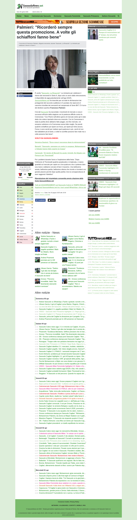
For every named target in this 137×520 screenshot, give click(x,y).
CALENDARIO (63, 505)
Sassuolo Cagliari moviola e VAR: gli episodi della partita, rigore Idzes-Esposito (67, 359)
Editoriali (91, 26)
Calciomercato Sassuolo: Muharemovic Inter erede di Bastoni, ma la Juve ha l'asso (69, 456)
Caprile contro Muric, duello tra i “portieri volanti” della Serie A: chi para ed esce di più (70, 396)
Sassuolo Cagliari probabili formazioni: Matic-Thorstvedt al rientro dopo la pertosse (69, 371)
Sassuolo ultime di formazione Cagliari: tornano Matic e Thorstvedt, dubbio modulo (69, 453)
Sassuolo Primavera (96, 178)
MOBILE (79, 505)
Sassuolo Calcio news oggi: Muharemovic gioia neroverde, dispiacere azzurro (67, 473)
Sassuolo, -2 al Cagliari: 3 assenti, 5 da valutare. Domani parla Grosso (64, 436)
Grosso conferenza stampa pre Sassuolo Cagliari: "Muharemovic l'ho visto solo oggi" (70, 413)
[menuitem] (118, 16)
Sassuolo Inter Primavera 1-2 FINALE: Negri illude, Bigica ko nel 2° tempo (66, 344)
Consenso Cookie (63, 502)
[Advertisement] (104, 128)
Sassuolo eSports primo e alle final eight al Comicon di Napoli (61, 476)
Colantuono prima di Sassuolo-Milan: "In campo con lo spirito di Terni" (64, 433)
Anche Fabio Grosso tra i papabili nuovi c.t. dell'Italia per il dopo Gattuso (65, 401)
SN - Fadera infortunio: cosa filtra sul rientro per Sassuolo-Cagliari (63, 421)
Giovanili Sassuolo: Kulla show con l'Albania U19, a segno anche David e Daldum (68, 485)
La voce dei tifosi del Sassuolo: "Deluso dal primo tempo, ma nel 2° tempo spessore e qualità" (73, 307)
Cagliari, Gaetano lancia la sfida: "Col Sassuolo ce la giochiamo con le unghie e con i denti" (72, 478)
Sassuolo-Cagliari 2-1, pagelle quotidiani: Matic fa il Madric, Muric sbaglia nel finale (69, 309)
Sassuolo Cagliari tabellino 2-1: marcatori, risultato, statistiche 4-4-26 (64, 346)
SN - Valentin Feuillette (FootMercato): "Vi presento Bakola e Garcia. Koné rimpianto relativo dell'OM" (109, 152)
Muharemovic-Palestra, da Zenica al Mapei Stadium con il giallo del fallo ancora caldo (70, 416)
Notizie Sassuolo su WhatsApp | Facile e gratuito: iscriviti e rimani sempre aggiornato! (70, 302)
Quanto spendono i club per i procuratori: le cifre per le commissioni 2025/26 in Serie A (70, 446)
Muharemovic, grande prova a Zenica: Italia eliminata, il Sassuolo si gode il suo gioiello (70, 490)
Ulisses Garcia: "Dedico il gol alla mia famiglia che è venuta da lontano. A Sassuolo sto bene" (73, 329)
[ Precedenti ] (25, 179)
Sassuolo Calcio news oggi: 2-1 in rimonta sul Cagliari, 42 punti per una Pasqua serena (70, 327)
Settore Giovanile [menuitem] (108, 16)
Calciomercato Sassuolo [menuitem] (41, 16)
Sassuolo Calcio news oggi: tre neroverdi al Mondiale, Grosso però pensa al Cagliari (69, 431)
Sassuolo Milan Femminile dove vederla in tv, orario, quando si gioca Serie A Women (70, 483)
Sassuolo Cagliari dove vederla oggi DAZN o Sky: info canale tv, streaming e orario (69, 369)
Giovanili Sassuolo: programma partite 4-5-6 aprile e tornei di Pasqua (64, 398)
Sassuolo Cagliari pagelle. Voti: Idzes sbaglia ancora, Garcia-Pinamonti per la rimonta (70, 349)
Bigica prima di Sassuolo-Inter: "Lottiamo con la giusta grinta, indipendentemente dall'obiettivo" (73, 384)
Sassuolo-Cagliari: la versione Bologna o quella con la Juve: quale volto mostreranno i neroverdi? (74, 406)
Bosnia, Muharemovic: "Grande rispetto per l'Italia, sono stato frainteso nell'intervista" (70, 463)
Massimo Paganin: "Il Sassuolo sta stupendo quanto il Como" (61, 418)
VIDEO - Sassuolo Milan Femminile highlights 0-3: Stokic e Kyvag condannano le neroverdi (72, 366)
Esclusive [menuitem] (57, 16)
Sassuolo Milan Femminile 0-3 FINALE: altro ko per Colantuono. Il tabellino (66, 389)
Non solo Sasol (94, 195)
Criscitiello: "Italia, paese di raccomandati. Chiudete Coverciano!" (62, 443)
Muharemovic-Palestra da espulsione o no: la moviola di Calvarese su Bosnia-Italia (69, 481)
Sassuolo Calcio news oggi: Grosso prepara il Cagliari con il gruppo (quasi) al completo (70, 381)
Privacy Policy (74, 502)
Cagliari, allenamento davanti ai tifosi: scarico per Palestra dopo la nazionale (66, 465)
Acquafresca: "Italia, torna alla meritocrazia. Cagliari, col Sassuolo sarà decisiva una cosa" (71, 391)
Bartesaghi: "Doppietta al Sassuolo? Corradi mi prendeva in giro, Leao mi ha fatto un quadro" (73, 438)
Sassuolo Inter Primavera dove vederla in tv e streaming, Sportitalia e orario (66, 441)
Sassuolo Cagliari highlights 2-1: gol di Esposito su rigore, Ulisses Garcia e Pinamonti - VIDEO (73, 356)
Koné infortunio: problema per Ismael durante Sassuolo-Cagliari (62, 354)
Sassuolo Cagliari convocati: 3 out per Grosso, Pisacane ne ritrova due (64, 403)
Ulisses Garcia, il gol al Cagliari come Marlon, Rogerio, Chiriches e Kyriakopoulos (68, 304)
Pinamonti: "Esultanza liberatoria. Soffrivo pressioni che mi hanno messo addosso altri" (70, 332)
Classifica (21, 184)
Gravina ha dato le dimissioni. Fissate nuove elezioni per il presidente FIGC (66, 448)
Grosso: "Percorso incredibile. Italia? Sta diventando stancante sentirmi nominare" (69, 334)
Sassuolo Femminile (96, 162)
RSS (84, 505)
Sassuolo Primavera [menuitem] (91, 16)
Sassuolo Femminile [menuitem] (72, 16)
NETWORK (54, 505)
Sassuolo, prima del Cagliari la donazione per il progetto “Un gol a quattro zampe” (68, 316)
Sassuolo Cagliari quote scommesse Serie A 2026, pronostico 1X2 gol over (66, 408)
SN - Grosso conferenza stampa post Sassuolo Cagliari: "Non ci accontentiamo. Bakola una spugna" (74, 284)
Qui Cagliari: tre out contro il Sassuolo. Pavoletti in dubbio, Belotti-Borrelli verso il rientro (71, 451)
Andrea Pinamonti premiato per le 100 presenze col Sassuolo (49, 260)
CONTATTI (72, 505)
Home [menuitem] (19, 16)
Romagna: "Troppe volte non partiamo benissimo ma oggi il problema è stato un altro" (70, 341)
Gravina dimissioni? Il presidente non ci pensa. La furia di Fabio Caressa (65, 493)
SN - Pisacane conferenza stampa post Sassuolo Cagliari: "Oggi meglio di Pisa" (68, 339)
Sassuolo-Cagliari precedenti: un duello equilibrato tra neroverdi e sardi (65, 423)
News (42, 192)
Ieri (94, 92)
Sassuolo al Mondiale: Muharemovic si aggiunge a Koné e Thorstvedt (64, 458)
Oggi (90, 92)
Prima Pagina (93, 72)
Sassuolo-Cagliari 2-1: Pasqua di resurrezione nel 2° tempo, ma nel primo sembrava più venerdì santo (76, 314)
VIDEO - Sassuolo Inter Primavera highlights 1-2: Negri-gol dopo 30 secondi (66, 311)
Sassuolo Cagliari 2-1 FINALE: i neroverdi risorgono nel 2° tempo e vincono (66, 351)
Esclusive (92, 144)
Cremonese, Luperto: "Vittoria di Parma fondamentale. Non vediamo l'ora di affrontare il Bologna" (101, 270)
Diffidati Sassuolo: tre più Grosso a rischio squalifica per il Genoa (62, 364)
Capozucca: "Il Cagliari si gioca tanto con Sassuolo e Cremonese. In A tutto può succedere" (72, 488)
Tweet (52, 200)
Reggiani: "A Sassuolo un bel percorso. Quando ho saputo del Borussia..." (66, 373)
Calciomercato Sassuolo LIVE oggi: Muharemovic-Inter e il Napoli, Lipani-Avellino (68, 386)
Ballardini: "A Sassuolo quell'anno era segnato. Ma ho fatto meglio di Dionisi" (67, 460)
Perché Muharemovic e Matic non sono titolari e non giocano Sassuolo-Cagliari (67, 361)
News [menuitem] (26, 16)
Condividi (40, 200)
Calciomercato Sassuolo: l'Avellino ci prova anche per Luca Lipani (63, 394)
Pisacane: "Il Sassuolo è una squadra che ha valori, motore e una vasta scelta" (67, 411)
